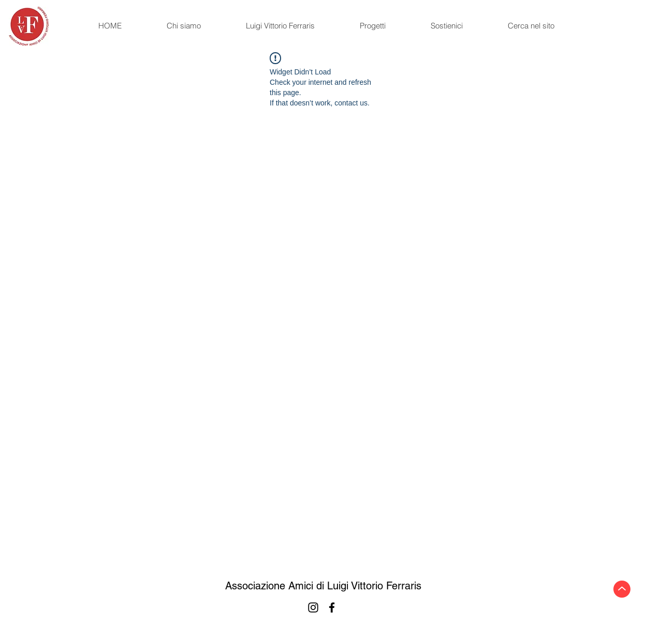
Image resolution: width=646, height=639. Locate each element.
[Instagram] (313, 607)
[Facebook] (332, 607)
